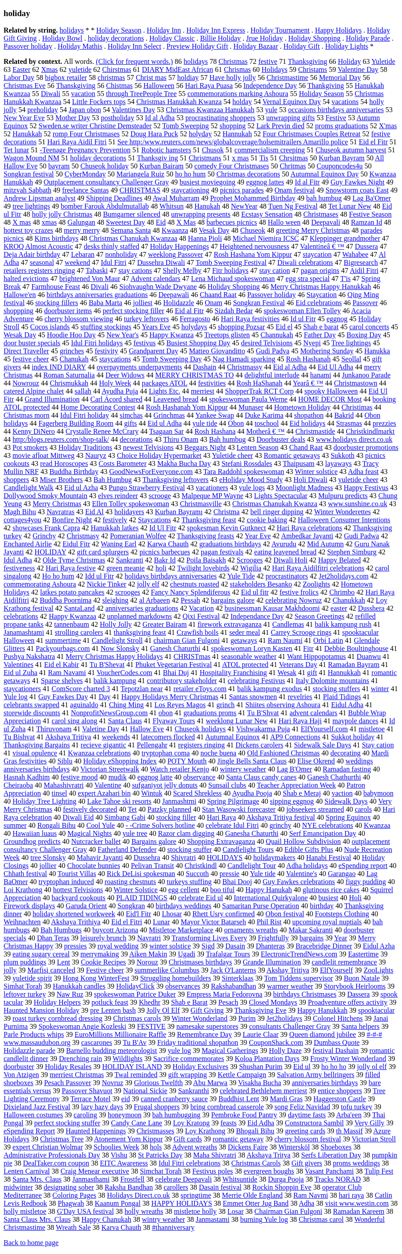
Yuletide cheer (232, 455)
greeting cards (305, 1131)
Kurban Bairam (161, 166)
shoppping (19, 311)
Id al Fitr (307, 182)
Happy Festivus (365, 487)
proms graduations (341, 126)
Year (340, 938)
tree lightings (31, 206)
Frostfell (132, 1179)
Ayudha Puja (120, 391)
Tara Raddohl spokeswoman (243, 471)
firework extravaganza (229, 624)
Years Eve (156, 327)
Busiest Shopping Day (198, 343)
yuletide (80, 69)
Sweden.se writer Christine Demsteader (94, 126)
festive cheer (31, 359)
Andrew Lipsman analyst (39, 198)
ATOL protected (245, 664)
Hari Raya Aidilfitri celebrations (318, 568)
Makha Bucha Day (184, 463)
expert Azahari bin (104, 793)
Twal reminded (135, 1074)
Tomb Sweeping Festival (231, 262)
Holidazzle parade (29, 1050)
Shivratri (183, 857)
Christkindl (200, 865)
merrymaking (99, 954)
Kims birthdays (56, 238)
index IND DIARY (59, 367)
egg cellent (184, 889)
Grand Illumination (52, 399)
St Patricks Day (160, 1155)
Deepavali (325, 222)
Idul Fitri (113, 262)
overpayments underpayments (139, 367)
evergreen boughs (269, 1171)
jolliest (143, 302)
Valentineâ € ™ (322, 246)
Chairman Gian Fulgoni (288, 1211)
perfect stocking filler (133, 311)
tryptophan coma (166, 753)
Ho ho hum (58, 576)
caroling (85, 1115)
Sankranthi (193, 1091)
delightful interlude (271, 375)
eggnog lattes (265, 182)
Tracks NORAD (337, 1179)
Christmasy (83, 536)
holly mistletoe (25, 1211)
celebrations (21, 616)
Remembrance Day (204, 1034)
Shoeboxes (336, 1147)
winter (380, 688)
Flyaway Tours (174, 721)
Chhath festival (25, 873)
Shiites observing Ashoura (282, 705)
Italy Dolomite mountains (332, 680)
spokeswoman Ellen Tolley (302, 311)
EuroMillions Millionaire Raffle (120, 1034)
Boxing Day (364, 335)
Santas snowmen (253, 696)
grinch (225, 705)
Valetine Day (100, 729)
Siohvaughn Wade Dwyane (158, 286)
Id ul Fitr (303, 319)
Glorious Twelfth (158, 1082)
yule (271, 109)
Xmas (49, 69)
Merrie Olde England (252, 1195)
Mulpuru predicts (343, 495)
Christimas (356, 407)
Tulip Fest (379, 1171)
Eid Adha (260, 1123)
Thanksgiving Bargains (37, 745)
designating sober (69, 1187)
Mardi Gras (286, 1099)
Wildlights (127, 1058)
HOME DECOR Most (330, 399)
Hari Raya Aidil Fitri (77, 142)
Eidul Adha (347, 705)
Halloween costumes (33, 1115)
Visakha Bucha (259, 1082)
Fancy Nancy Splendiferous (190, 592)
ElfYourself (336, 970)
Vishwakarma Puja (263, 729)
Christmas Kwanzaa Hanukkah (210, 109)
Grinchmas (169, 415)
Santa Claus (125, 721)
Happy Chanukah (106, 1219)
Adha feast (363, 471)
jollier (47, 865)
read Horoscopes (64, 463)
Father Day (320, 335)
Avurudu (284, 544)
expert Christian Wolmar (48, 1147)
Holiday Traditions (85, 447)
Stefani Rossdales (247, 463)
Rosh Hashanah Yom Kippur (187, 407)
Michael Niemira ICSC (266, 238)
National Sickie (145, 1091)
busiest (328, 898)
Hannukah (237, 134)
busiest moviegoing (207, 182)
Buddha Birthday (74, 471)
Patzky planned (169, 809)
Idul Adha (18, 560)
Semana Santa (130, 230)
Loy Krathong (205, 1131)
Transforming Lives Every (209, 938)
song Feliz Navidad (302, 1107)
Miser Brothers (61, 479)
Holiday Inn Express (215, 30)
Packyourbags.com (63, 648)
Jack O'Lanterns (233, 970)
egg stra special (307, 278)
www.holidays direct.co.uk (354, 439)
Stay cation (378, 745)
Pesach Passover (67, 1082)
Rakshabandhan (233, 986)
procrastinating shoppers (220, 118)
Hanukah (207, 206)
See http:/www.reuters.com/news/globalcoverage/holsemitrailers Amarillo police (232, 142)
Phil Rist (269, 922)
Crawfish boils (197, 632)
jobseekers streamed (315, 809)
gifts (130, 423)
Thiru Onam (180, 439)
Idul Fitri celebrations (190, 1163)
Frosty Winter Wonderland (348, 1058)
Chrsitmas (293, 158)
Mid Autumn (325, 544)
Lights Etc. (164, 391)
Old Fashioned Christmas (283, 753)
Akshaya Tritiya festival (280, 817)
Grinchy (44, 536)
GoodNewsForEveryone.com (151, 471)
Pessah (190, 600)
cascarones (96, 1042)
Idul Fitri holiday (84, 415)
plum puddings (25, 962)
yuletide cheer (358, 479)
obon (166, 713)
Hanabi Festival (328, 857)
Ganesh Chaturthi (175, 648)
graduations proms (210, 713)
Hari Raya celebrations (309, 528)
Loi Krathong (23, 889)
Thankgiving (325, 85)
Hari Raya (221, 817)
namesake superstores (207, 1026)
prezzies (384, 423)
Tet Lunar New (350, 206)
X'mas (388, 126)
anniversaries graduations (141, 608)
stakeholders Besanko (261, 584)
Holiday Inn (164, 30)
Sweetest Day (125, 222)
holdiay (188, 77)
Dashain (204, 367)
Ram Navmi (310, 1195)
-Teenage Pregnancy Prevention (85, 150)
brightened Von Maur (89, 278)
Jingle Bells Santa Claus (252, 761)
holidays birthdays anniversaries (171, 576)
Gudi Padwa (361, 536)
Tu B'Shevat (107, 664)
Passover (365, 302)
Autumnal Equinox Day (324, 174)
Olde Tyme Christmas (74, 560)
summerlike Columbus (166, 970)
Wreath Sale (73, 1227)
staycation (317, 254)
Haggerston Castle (340, 1099)
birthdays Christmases (304, 994)
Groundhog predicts (32, 841)
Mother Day (72, 118)
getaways (243, 640)
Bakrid (344, 415)
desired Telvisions (267, 343)
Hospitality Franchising (233, 672)
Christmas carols (137, 1018)
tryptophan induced (66, 881)
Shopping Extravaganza (221, 841)
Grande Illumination (272, 962)
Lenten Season (258, 447)
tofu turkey (357, 1107)
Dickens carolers (259, 745)
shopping (232, 126)
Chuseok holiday (104, 166)
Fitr (308, 648)
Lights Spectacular (281, 495)
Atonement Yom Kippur (128, 1139)
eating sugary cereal (41, 954)
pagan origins (320, 270)
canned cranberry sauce (174, 1099)
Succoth (197, 873)
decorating (346, 753)
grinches (72, 351)
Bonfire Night (72, 520)
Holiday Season (119, 30)
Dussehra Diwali (161, 262)
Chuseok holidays (200, 729)
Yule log (16, 696)
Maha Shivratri (214, 1155)
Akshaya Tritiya (68, 737)
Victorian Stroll (374, 1139)
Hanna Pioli (205, 238)
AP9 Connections (295, 737)
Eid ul (302, 1066)
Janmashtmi (179, 801)
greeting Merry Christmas (313, 230)
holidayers (129, 512)
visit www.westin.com (357, 1203)
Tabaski (97, 270)
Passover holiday (28, 46)
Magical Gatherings (229, 1050)
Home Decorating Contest (98, 407)
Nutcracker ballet (96, 841)
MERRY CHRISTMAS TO (194, 375)
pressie (229, 873)
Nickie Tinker (106, 584)
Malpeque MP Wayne (212, 495)
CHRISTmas (191, 656)
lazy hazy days (102, 1107)
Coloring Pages (74, 1195)
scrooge (160, 495)
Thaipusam (298, 463)
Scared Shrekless (197, 793)
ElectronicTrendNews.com (299, 954)
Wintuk (151, 793)
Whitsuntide (239, 1179)
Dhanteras (270, 946)
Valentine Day (358, 69)
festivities (212, 383)
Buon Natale (362, 978)
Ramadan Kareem (358, 1211)
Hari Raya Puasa (209, 85)
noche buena (218, 753)
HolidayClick (135, 986)
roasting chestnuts (130, 881)
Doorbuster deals (280, 439)
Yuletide (383, 61)
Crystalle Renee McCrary (102, 431)
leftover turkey (25, 994)
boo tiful (222, 889)
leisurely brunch (103, 938)
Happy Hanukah (268, 889)
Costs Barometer (123, 463)
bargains (312, 938)
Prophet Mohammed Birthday (252, 198)
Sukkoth (342, 455)
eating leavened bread (285, 552)
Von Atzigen (21, 1074)
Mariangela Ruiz (140, 174)
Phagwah (71, 1203)
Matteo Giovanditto (217, 351)
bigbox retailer (66, 77)
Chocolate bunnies (93, 865)
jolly (10, 970)
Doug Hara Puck (154, 134)
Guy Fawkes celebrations (299, 881)
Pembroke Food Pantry (244, 1115)
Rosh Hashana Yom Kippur (253, 254)
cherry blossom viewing (79, 319)
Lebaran (82, 254)
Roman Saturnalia (69, 375)
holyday (200, 134)
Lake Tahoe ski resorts (119, 801)
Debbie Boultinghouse (356, 648)
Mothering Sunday (327, 351)
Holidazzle (178, 302)
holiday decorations (116, 38)
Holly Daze (285, 1050)
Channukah (276, 335)
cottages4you (22, 520)
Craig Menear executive (95, 1171)
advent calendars (313, 713)
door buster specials (32, 343)
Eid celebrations (319, 302)
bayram (59, 166)
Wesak (286, 672)
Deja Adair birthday (32, 254)
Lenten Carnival (27, 1171)
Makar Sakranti (311, 930)
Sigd (207, 946)
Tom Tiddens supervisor (298, 978)
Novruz (112, 1082)
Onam (213, 302)
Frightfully (273, 938)
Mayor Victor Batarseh (213, 922)
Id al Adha (160, 118)
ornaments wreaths (251, 930)
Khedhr (149, 1002)
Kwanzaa (377, 825)
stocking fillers (56, 302)
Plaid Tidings (342, 696)
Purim (246, 1018)
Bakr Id (165, 560)
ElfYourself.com (324, 729)
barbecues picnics (231, 222)
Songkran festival (29, 174)
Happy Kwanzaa (72, 616)
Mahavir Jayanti (100, 857)
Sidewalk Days (346, 801)
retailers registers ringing (39, 270)
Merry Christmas (57, 503)
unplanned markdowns (139, 616)
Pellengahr (152, 745)
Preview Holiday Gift (197, 46)
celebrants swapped (31, 705)
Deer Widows (124, 375)
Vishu (119, 1155)
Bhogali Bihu (255, 1131)
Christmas (232, 61)
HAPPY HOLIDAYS (181, 1203)
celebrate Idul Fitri (232, 825)
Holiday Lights (346, 46)
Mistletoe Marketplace (181, 930)
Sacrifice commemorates (188, 1058)
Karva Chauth (121, 1227)
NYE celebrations (327, 825)
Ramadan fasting (347, 769)
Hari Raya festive (71, 568)
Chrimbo (342, 592)
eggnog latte (155, 777)
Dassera (358, 994)
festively (115, 520)
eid (125, 1099)
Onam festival (295, 190)
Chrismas (237, 69)
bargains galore (233, 600)
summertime (63, 640)
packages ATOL (165, 383)
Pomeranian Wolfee (138, 536)
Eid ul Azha (81, 487)
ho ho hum (190, 174)
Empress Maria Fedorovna (225, 994)
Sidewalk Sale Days (322, 745)
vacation (83, 93)
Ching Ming (126, 705)
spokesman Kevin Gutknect (226, 528)
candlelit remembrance (344, 962)
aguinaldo (84, 705)
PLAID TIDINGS (142, 898)
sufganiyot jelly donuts (165, 785)
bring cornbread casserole (227, 1107)
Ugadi (186, 954)
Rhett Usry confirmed (224, 914)
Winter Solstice (135, 889)
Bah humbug (227, 439)
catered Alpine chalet (34, 391)
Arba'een (348, 1115)
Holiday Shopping (314, 38)
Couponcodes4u (340, 166)
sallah (83, 391)
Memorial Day (340, 77)
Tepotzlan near (142, 688)
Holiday (349, 61)
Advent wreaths (194, 1147)
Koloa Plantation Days (267, 1058)
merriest (202, 391)
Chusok (213, 150)
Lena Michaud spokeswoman (233, 278)
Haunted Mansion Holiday (42, 1010)
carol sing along (74, 721)
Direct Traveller (26, 351)
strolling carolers (79, 632)
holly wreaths (144, 1211)
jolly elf (148, 584)
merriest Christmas (77, 1074)
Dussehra (147, 857)
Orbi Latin (328, 640)
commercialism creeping (269, 150)
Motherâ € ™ (265, 431)
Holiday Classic (172, 38)
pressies (75, 946)
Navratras (60, 512)
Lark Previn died (280, 126)
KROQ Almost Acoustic (38, 246)
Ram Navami (67, 672)
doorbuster (19, 1066)
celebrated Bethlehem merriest (263, 1091)
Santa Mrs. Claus (37, 1179)
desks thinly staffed (111, 246)
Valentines (19, 664)
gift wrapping (187, 1074)
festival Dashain (335, 1050)
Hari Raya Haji (300, 721)
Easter (21, 69)
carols (363, 809)
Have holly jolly (232, 77)
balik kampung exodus (269, 688)
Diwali (51, 93)
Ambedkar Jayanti (307, 536)
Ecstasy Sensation (267, 214)
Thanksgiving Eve (260, 1010)
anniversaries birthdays (325, 1082)
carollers (175, 1187)
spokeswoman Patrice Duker (135, 994)
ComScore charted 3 (81, 688)
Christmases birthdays (200, 962)
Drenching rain (80, 1058)
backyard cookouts (78, 898)
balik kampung (114, 680)
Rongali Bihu (57, 825)
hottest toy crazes (28, 230)
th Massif (349, 1131)
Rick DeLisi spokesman (141, 873)
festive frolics (299, 592)
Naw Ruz (70, 994)
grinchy (280, 825)
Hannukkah (344, 672)
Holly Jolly (116, 624)
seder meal (244, 632)
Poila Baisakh (206, 560)
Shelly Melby (182, 270)
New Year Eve (24, 118)
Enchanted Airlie (28, 544)
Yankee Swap (214, 415)
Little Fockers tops (99, 101)
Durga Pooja (286, 1179)
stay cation (274, 270)
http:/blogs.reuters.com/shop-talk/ (61, 439)
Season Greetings (319, 616)
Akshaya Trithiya (75, 922)
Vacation (201, 608)
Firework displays (29, 906)
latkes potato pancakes (72, 592)
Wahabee (355, 254)
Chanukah (73, 359)
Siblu (64, 761)
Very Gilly (370, 1123)
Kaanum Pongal (118, 1203)
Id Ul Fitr (162, 528)
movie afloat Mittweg (44, 455)
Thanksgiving (307, 61)
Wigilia (250, 568)
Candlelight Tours (248, 849)
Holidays (275, 69)
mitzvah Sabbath (27, 190)
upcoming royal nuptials (327, 922)
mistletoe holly (195, 1211)
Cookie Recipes (103, 962)
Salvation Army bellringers (315, 1074)
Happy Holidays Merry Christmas (169, 696)
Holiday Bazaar (256, 46)
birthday (322, 906)
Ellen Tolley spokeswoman (130, 503)
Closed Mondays (273, 1002)
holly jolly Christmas (62, 214)
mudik (118, 777)
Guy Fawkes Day (63, 696)
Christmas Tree (62, 1139)
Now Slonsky (119, 648)
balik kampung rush (343, 624)
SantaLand (79, 608)
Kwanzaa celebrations (99, 753)
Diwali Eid (78, 817)
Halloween (158, 85)
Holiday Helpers (57, 1002)
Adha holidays (307, 865)
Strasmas (349, 423)
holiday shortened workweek (74, 914)
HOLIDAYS (225, 857)
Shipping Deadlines (114, 198)
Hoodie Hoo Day (71, 335)
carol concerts (369, 327)
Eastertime (363, 954)
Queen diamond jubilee (322, 1034)
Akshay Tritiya (288, 970)
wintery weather (243, 769)
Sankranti (129, 560)
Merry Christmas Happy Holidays (114, 656)
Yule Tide (241, 576)
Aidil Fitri (364, 270)
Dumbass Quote (337, 1042)
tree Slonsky (48, 857)
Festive (336, 118)
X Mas (186, 222)
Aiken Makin (148, 954)
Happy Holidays (338, 30)
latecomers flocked (168, 737)
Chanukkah (348, 600)
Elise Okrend (316, 761)
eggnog (337, 319)
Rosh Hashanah (308, 359)
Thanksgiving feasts (205, 536)
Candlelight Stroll (117, 640)
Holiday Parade (368, 38)
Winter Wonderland (199, 1018)
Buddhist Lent (238, 1099)
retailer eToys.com (199, 688)
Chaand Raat (218, 294)
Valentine (107, 785)
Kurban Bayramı (179, 512)
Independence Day (270, 85)
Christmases (320, 214)
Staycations (154, 520)
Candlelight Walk (29, 487)
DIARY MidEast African (177, 69)
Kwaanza (175, 230)
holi (161, 568)
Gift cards (187, 1139)
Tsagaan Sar (166, 431)
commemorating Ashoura (40, 584)
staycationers (22, 688)
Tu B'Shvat (263, 713)
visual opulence (35, 753)
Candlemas (288, 624)
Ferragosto (195, 319)
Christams (312, 69)
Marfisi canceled (51, 970)
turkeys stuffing (189, 881)
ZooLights (379, 970)
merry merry (82, 230)
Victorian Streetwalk (109, 769)
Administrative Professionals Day (52, 1155)
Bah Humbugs (61, 930)
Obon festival (284, 914)
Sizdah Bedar (233, 311)
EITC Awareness (124, 1163)
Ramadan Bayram (353, 664)
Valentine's (301, 873)
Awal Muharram (176, 198)
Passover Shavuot (87, 1091)
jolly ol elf (372, 1066)
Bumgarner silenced (131, 214)
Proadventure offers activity (347, 1002)
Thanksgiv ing (157, 158)
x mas (240, 158)
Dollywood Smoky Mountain (46, 495)
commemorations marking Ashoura (238, 93)
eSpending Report (29, 1131)
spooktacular (376, 1010)
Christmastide (315, 431)
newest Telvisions (148, 447)
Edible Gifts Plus (309, 849)
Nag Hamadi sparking (244, 359)
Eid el (284, 327)
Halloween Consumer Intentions (344, 520)
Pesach (228, 1002)
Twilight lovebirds (203, 568)
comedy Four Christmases (231, 166)
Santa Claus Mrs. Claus (37, 1219)
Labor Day (19, 77)
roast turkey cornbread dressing (57, 1018)
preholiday (42, 109)
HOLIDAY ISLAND (132, 1066)
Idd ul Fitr (99, 576)
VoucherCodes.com (124, 672)
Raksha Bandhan (129, 1187)
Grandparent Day (153, 351)
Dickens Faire (248, 1147)
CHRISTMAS (139, 190)
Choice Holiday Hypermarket (159, 455)
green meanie (125, 568)
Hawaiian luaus (35, 833)
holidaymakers (274, 857)
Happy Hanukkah (322, 1010)
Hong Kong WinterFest (96, 978)
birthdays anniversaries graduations (97, 294)
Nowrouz (26, 383)
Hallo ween (284, 222)
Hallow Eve (147, 729)
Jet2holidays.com (344, 576)
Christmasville (201, 503)
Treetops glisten (227, 335)
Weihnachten (22, 922)
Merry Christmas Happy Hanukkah (320, 286)
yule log (179, 1050)
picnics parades (242, 190)
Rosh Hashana (214, 431)
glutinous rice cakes (331, 889)
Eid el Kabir (61, 664)
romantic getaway (238, 1139)
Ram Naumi (285, 640)
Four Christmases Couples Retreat (311, 134)
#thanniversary (173, 1227)
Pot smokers (30, 447)
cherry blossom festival (307, 1139)
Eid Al (94, 512)
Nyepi (312, 343)
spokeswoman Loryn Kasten (251, 648)
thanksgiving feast (140, 632)
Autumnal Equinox (232, 737)
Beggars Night (205, 447)
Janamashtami (24, 632)
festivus (145, 343)
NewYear (244, 206)
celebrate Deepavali (183, 1179)
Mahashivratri (64, 785)
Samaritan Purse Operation (260, 906)
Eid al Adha (290, 367)
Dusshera (371, 608)
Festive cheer (105, 970)
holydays (194, 327)
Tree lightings (351, 343)
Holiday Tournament (280, 30)
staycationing (190, 190)
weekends (116, 737)
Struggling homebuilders (175, 978)
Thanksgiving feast (208, 520)
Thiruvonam (53, 729)
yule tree (134, 833)
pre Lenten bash (113, 1010)
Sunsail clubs (227, 785)
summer (15, 825)
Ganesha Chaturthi (252, 833)
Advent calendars (155, 278)
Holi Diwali (310, 479)
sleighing (115, 600)
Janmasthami (91, 1179)
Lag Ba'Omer (371, 198)
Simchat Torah (160, 1171)
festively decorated (90, 809)
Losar (235, 1211)
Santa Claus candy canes (261, 777)
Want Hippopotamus (316, 656)
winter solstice (170, 946)
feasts (228, 1123)
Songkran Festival (259, 302)
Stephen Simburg (352, 552)
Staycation (321, 294)
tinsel (59, 793)
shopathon (309, 415)
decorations (136, 439)
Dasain (235, 946)
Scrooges (250, 560)
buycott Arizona (115, 930)
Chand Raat (305, 447)
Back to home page (31, 1242)
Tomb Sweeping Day (172, 359)
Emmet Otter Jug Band (256, 1203)
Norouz (147, 962)
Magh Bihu (20, 512)
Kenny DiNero (34, 431)
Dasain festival (220, 1187)
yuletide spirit (32, 978)
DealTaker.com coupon (56, 1163)
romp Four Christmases (86, 134)
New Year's (122, 335)
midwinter (18, 1187)
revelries (300, 696)
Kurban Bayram (342, 158)
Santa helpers (360, 1026)
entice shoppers (340, 1091)
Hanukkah (27, 134)
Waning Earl (118, 544)
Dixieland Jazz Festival (37, 1107)
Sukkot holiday (352, 737)
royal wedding (117, 946)
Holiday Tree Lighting (44, 801)
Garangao (342, 873)
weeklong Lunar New (237, 721)
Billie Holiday (220, 38)
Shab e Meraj (302, 793)
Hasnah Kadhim (27, 777)
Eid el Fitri (126, 922)
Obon (236, 423)
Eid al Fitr (189, 311)
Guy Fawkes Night (358, 182)
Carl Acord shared (116, 399)
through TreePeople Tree (141, 93)
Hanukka (377, 351)
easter (339, 608)
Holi (355, 898)
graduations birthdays (230, 544)
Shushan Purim (260, 1066)
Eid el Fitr (373, 142)
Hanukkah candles (79, 986)
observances (182, 986)
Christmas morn (27, 415)
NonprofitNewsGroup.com (109, 713)
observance (199, 777)
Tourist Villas (77, 873)
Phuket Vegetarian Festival (173, 664)
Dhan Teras (53, 938)
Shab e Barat (189, 1002)
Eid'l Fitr (138, 914)
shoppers (16, 479)
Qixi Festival (201, 616)
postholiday (117, 118)
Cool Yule (100, 825)
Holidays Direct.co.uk (138, 1195)
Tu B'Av (135, 1042)
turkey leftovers (146, 319)
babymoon (378, 793)
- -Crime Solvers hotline (160, 825)
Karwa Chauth (167, 544)
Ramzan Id (366, 222)
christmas (111, 77)
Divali (100, 286)
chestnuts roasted (194, 584)
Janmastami (213, 1219)
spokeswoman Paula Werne (248, 399)
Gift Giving (207, 1010)
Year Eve (258, 536)
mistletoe (372, 729)
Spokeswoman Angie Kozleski (82, 1026)
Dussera (366, 246)
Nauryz (95, 455)
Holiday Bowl (62, 38)
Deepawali (174, 294)
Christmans (204, 158)
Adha (306, 1203)
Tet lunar (16, 150)
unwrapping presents (200, 214)
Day (105, 696)
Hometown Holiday (302, 407)
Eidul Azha (379, 946)
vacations (344, 101)
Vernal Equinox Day (292, 101)
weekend (77, 262)
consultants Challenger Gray (290, 1026)
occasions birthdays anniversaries (336, 109)
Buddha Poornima (66, 600)
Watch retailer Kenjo (179, 769)
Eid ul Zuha (21, 672)
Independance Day (257, 616)
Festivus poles (212, 1171)
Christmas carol (321, 1219)
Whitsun (171, 206)
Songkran (131, 906)
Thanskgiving (75, 85)
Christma (227, 512)
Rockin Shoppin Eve (281, 1187)
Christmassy (244, 367)
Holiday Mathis (80, 46)
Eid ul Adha (164, 423)
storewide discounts (32, 713)
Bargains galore (153, 841)
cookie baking (267, 520)
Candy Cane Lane (137, 1123)
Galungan (81, 222)
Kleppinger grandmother (345, 238)
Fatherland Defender (127, 849)
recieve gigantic (103, 745)
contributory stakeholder (182, 680)
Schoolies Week (116, 1147)
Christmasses (155, 1131)
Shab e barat (321, 327)
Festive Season (370, 214)
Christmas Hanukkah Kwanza (179, 101)
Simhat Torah (23, 986)
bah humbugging (176, 1115)
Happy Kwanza (171, 335)
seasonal (42, 262)
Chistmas (119, 85)
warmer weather (290, 986)
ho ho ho (333, 1066)
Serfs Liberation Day (331, 1155)
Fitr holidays (230, 270)
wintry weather (163, 1219)
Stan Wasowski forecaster (239, 809)
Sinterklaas (237, 978)
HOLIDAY (50, 552)
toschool (267, 423)
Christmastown (355, 383)
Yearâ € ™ (308, 383)
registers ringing (201, 745)
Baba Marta (105, 302)
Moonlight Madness (304, 487)
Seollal (351, 359)
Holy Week (115, 383)
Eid (161, 222)
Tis (264, 158)
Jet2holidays (284, 1018)
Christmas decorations (248, 174)
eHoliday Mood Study (251, 479)
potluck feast (110, 1002)
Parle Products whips (34, 1034)
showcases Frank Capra (46, 528)
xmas (49, 222)
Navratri (149, 938)
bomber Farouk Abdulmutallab (105, 206)
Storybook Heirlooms (354, 986)
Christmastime (287, 77)
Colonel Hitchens (338, 1018)
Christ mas (151, 77)
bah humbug (324, 198)
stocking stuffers (336, 688)
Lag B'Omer (294, 769)
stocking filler (176, 817)
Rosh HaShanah (259, 383)
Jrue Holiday (264, 38)
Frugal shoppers (157, 1107)
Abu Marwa (210, 1082)
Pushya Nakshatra (29, 656)
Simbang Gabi (125, 817)
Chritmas (293, 166)
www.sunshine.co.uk (357, 503)
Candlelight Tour (251, 865)
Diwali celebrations (305, 262)
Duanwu (368, 656)
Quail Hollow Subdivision (303, 841)
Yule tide (262, 873)
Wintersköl (294, 1147)
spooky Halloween (331, 391)
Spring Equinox (348, 817)
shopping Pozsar (241, 327)
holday (242, 101)
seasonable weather (248, 656)
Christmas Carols (256, 1163)
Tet (132, 809)
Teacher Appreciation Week (296, 785)
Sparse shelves (62, 680)
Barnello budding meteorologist (111, 1050)
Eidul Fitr (76, 544)
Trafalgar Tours (228, 954)
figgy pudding (366, 881)
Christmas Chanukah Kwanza (274, 503)
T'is (345, 278)
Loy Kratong (191, 1123)
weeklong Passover (175, 254)
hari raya (351, 1195)
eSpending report (363, 865)
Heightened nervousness (254, 246)
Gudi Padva (272, 351)
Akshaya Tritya (268, 1155)
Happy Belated (339, 560)
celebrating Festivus (256, 680)
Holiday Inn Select (134, 46)
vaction (341, 793)
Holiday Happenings (179, 246)
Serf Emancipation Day (322, 833)
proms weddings (356, 1163)
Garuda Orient (86, 906)
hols (156, 1147)
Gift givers (306, 1163)
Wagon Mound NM (31, 158)
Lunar (161, 922)
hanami (320, 375)
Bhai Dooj (237, 881)
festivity (106, 351)
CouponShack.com (276, 1042)
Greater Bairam (164, 624)
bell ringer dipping (276, 512)
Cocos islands (50, 327)
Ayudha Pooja (252, 793)
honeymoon (125, 1115)
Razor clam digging (186, 833)
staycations (115, 359)
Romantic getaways (292, 455)
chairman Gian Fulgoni (187, 640)
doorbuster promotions (366, 447)
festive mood (79, 777)
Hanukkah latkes (114, 528)
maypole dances (355, 721)
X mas (22, 222)
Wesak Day (20, 335)
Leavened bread (176, 399)
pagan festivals (222, 552)
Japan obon (85, 109)
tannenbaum (71, 624)
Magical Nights (89, 833)
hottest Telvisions (78, 889)
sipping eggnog (292, 801)
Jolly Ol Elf (163, 1010)
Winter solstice (316, 471)
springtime (195, 1195)
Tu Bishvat (19, 737)
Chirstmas (116, 69)
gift (312, 672)
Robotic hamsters (166, 150)
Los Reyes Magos (180, 705)
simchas (131, 415)
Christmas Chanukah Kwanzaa (133, 238)
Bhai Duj (176, 672)
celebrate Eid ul (200, 898)
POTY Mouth (187, 761)
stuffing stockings (105, 327)
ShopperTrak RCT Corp (259, 391)
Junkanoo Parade (366, 375)
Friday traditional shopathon (197, 1042)
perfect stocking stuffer (67, 1123)
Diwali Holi (290, 560)
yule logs (252, 487)
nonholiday (121, 254)
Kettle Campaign (242, 1074)
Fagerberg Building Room (75, 423)
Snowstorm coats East (357, 190)
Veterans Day (298, 664)
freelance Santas (85, 190)
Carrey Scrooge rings (301, 632)
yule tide (205, 423)
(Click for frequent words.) (134, 61)
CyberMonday (84, 174)
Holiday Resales (68, 1066)
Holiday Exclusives (200, 1066)
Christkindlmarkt (370, 431)
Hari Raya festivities (250, 319)
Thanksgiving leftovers (175, 479)
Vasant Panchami (329, 1171)
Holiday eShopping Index (119, 761)
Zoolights (316, 584)
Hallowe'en (20, 294)
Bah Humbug (112, 479)
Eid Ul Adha (335, 367)
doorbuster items (68, 311)
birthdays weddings (183, 906)
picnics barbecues (164, 552)
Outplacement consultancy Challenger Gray (106, 182)
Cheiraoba (18, 785)
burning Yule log (264, 1219)
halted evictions (26, 278)
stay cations (135, 270)
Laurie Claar (260, 1034)
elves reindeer (118, 495)
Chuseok (252, 230)
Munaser (251, 407)
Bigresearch (361, 262)
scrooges (127, 592)
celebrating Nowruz (293, 600)
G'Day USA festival (85, 1211)
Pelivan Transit (152, 865)
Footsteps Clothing (342, 914)
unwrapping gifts (290, 118)
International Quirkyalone (271, 898)
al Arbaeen (154, 600)
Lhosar (171, 914)
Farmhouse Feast (55, 286)
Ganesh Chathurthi (334, 777)
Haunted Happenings (96, 1131)
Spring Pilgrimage (233, 801)
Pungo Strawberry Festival (147, 487)
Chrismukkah (69, 383)
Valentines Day (133, 109)
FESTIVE (151, 1026)
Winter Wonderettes (342, 512)
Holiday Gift (302, 46)
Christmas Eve (25, 85)
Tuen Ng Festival (293, 206)
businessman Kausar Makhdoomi (272, 608)
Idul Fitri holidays (97, 343)
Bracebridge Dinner (324, 946)
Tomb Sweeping (185, 126)
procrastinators (286, 576)
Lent (63, 962)
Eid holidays (307, 423)
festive (267, 61)
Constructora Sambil (314, 1123)
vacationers (212, 487)
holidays (71, 30)
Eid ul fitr (254, 592)
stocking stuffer (190, 849)
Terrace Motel (90, 1099)
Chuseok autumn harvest (351, 150)
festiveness (19, 568)
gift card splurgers (103, 552)
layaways (338, 463)
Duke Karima (264, 415)
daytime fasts (307, 1115)
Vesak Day (214, 230)
